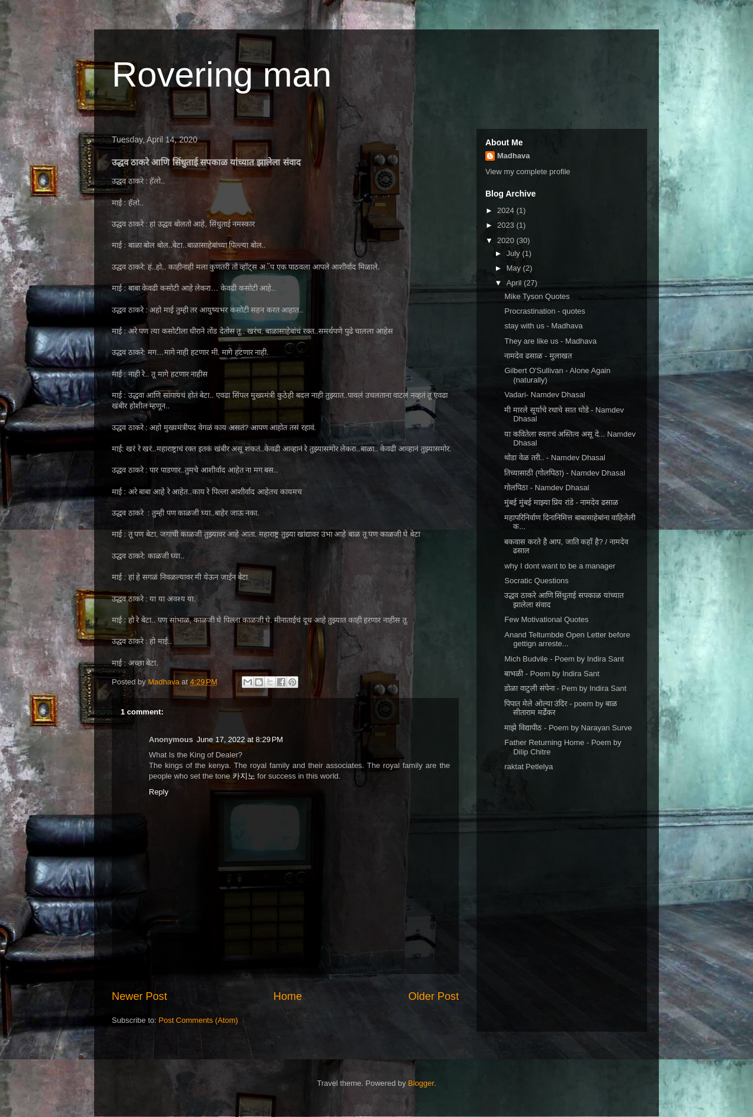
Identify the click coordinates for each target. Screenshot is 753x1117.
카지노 (243, 776)
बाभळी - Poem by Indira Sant (551, 673)
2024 (507, 210)
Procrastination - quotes (544, 311)
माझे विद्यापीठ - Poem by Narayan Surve (568, 727)
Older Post (433, 996)
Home (288, 996)
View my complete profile (527, 171)
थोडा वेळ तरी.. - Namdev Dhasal (554, 457)
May (515, 268)
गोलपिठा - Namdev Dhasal (546, 487)
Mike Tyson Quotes (536, 296)
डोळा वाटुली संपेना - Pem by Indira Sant (565, 688)
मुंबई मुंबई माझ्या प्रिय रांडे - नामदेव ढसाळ (561, 502)
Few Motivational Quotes (546, 619)
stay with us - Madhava (543, 325)
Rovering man (222, 74)
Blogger (421, 1083)
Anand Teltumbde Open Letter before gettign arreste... (567, 639)
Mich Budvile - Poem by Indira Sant (564, 658)
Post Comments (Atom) (198, 1020)
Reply (158, 791)
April (515, 282)
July (514, 253)
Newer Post (139, 996)
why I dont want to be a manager (559, 565)
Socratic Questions (536, 580)
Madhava (513, 155)
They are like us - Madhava (550, 341)
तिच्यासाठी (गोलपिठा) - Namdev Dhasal (564, 472)
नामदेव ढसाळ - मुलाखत (537, 355)
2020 (507, 240)
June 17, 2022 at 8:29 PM (239, 739)
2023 (507, 225)
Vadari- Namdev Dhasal (544, 394)
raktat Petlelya (528, 766)
